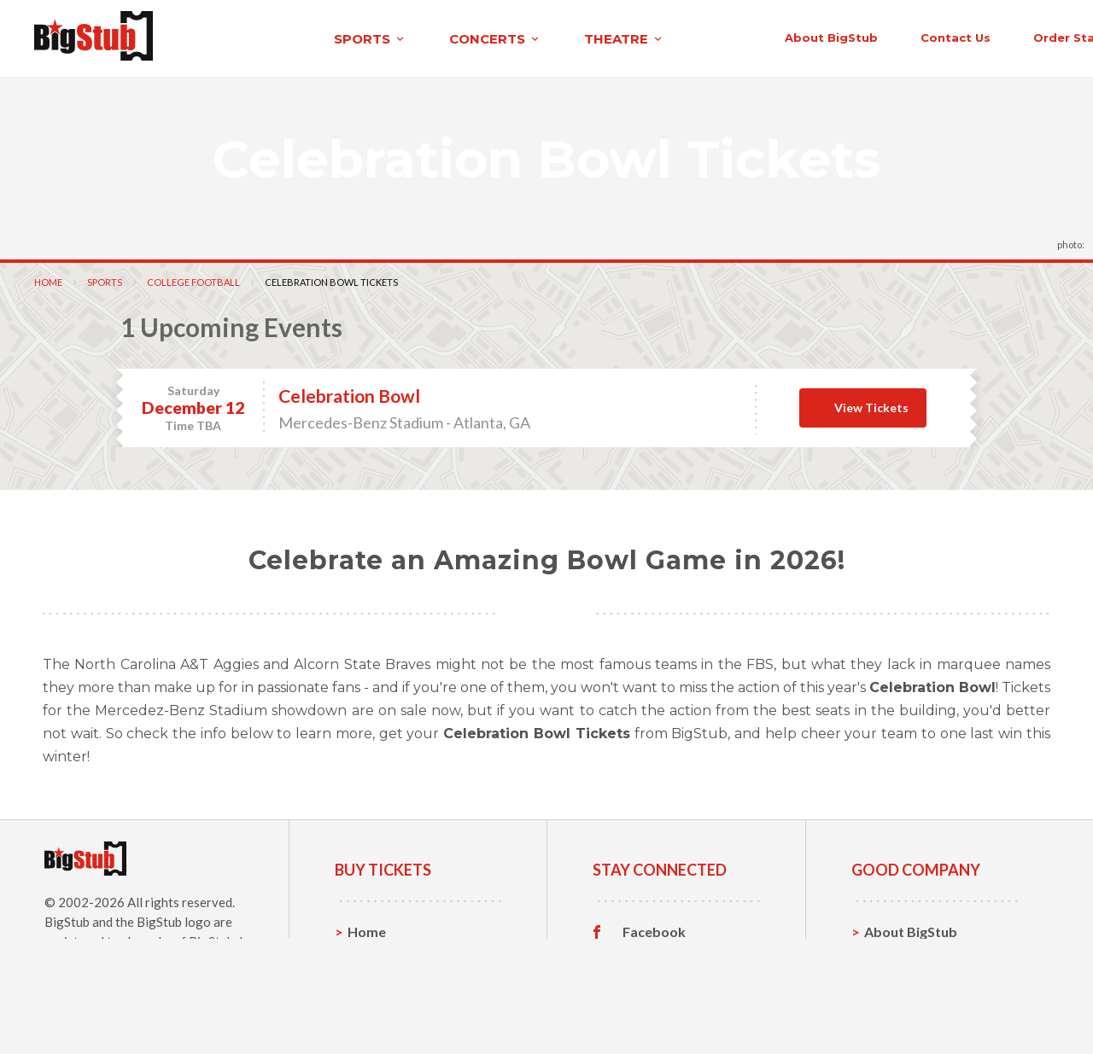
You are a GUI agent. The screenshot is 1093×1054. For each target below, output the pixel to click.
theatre (481, 37)
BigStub (67, 919)
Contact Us (900, 955)
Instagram (654, 982)
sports (227, 37)
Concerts (377, 982)
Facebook (654, 929)
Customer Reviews (682, 1009)
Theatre (374, 1008)
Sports (104, 279)
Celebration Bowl (349, 393)
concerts (353, 37)
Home (48, 279)
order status (920, 36)
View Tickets (871, 405)
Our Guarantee (912, 1008)
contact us (801, 36)
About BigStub (676, 36)
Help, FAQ (896, 982)
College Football (193, 279)
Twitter (646, 956)
